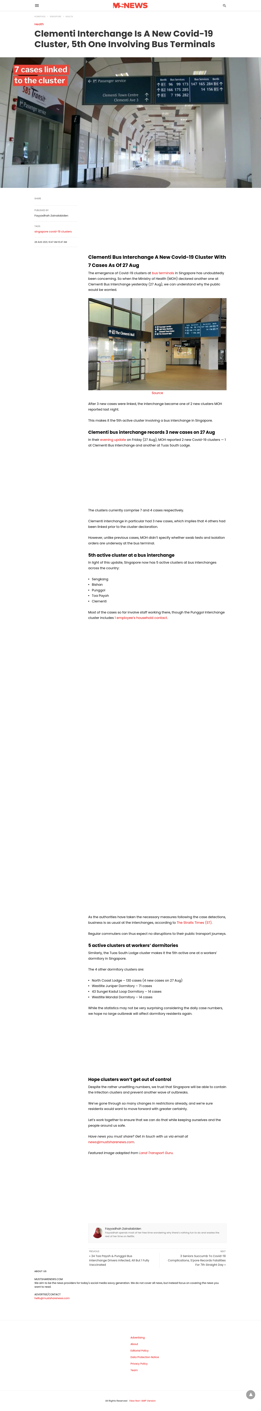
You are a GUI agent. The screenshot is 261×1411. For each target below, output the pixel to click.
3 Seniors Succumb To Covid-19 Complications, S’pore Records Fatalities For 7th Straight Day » (197, 1260)
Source (157, 393)
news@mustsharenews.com (111, 1142)
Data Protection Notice (144, 1357)
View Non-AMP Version (142, 1400)
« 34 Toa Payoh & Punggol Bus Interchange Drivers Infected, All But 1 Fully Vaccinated (119, 1260)
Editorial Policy (139, 1350)
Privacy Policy (139, 1363)
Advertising (137, 1337)
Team (134, 1370)
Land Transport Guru (156, 1153)
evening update (113, 439)
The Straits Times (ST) (194, 922)
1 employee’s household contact (141, 617)
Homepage (40, 16)
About (134, 1344)
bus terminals (163, 273)
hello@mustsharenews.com (52, 1298)
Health (69, 16)
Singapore (55, 16)
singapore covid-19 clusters (53, 231)
